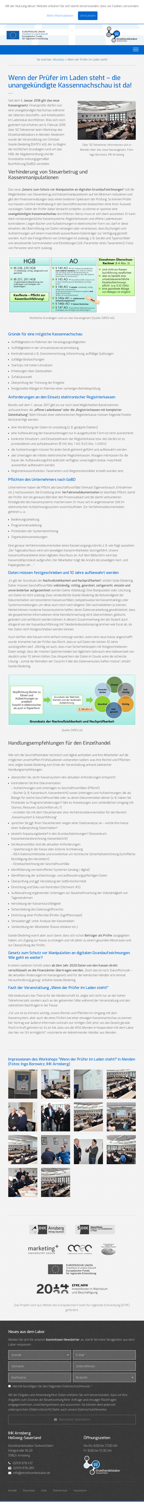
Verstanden (88, 16)
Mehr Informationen (60, 16)
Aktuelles (58, 60)
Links (44, 1490)
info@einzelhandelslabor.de (31, 1473)
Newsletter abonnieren (72, 1420)
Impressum (80, 1490)
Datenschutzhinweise (92, 1410)
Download (29, 1490)
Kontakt (12, 1490)
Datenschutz (60, 1490)
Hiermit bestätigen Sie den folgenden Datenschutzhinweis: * (53, 1387)
